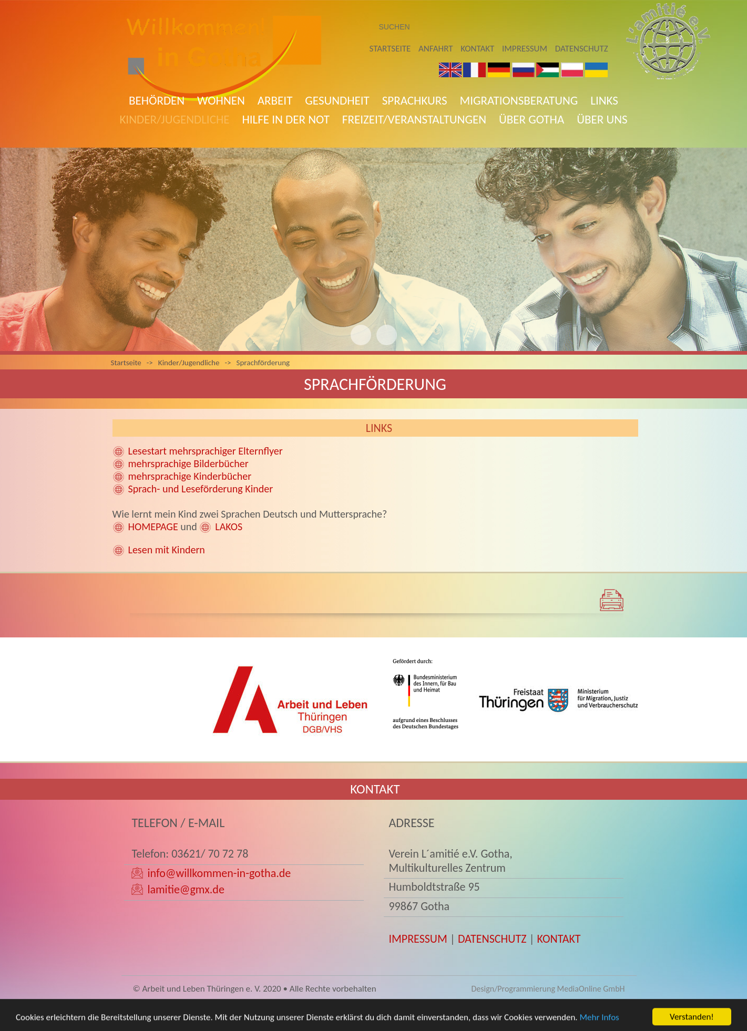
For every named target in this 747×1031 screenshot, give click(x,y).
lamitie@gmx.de (185, 889)
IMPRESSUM (417, 939)
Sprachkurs (414, 100)
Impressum (524, 48)
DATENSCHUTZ (492, 939)
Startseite (390, 48)
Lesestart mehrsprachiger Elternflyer (205, 451)
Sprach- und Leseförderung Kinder (200, 488)
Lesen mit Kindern (166, 549)
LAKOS (228, 526)
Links (604, 100)
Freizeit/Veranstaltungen (414, 119)
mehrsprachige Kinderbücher (190, 476)
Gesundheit (337, 100)
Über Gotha (531, 119)
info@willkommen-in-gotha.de (219, 873)
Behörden (157, 100)
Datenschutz (581, 48)
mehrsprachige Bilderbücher (188, 463)
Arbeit (275, 100)
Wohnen (221, 100)
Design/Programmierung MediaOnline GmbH (548, 989)
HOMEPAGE (153, 526)
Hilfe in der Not (285, 119)
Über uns (602, 119)
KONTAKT (559, 939)
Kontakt (477, 48)
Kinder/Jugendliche (174, 119)
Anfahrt (435, 48)
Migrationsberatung (519, 100)
